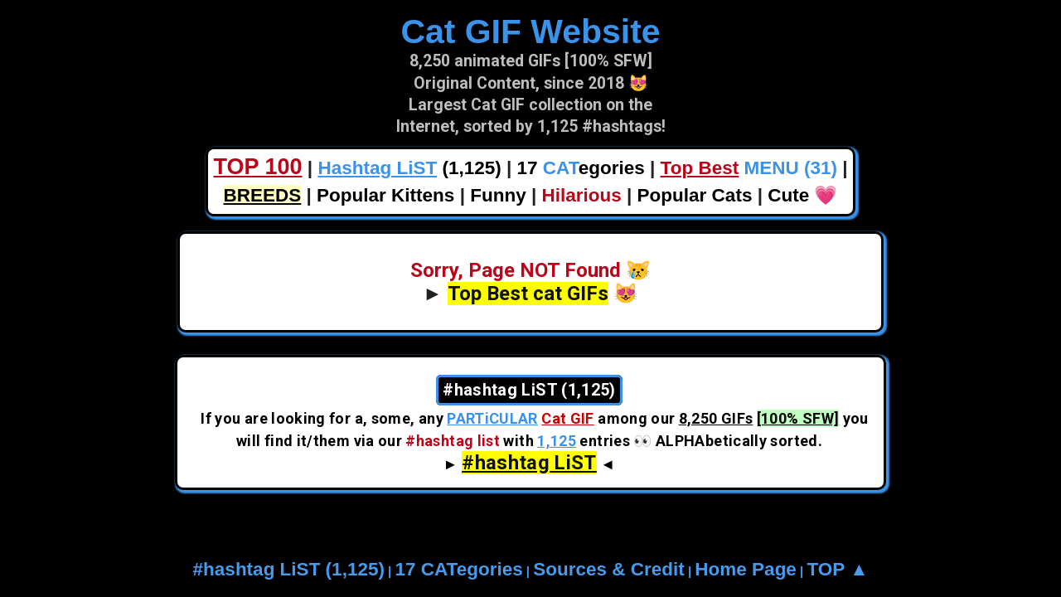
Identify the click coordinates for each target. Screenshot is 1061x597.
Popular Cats (695, 195)
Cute (788, 195)
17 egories (581, 168)
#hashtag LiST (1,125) (289, 569)
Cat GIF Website (530, 31)
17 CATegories (458, 569)
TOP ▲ (837, 569)
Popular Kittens (385, 195)
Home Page (746, 569)
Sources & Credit (609, 569)
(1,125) (409, 168)
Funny (498, 195)
